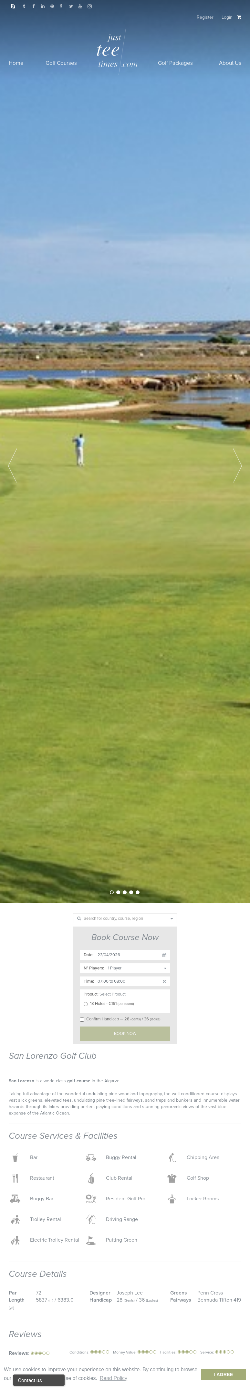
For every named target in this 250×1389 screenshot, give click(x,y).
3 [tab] (125, 892)
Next (237, 465)
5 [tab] (138, 892)
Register (204, 17)
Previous (12, 465)
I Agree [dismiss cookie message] (223, 1374)
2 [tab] (118, 892)
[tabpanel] (125, 451)
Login (226, 17)
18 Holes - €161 (111, 1003)
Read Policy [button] (113, 1378)
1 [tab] (112, 892)
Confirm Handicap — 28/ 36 (121, 1019)
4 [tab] (131, 892)
